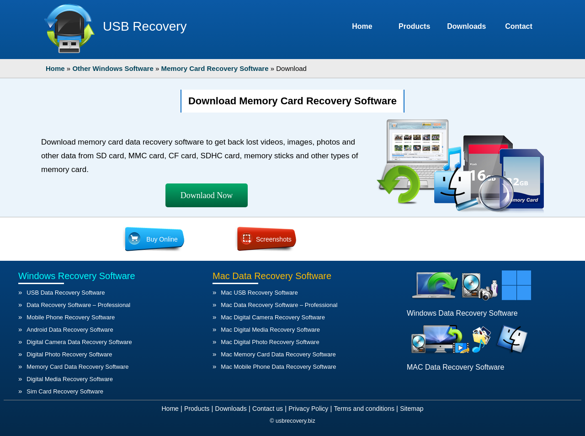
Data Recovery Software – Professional (78, 304)
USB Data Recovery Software (66, 292)
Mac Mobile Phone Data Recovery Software (278, 366)
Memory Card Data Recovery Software (77, 366)
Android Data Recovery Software (70, 329)
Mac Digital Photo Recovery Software (270, 342)
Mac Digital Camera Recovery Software (273, 317)
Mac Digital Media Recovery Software (270, 329)
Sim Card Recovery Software (65, 391)
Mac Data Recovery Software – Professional (279, 304)
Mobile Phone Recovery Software (71, 317)
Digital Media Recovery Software (70, 379)
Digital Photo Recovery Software (69, 354)
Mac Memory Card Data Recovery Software (278, 354)
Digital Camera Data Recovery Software (79, 342)
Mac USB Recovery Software (259, 292)
